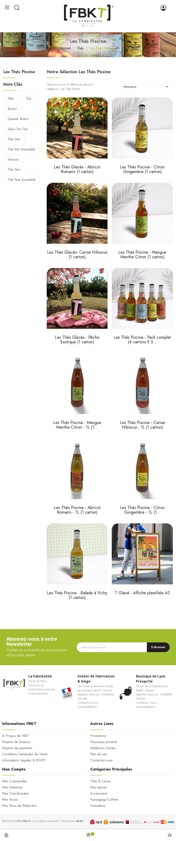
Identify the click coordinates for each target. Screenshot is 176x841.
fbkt (11, 98)
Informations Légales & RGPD (23, 760)
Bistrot (12, 108)
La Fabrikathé (40, 676)
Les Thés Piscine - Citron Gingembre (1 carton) (142, 170)
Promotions (98, 736)
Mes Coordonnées (15, 793)
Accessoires (99, 793)
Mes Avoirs (10, 799)
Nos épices (98, 787)
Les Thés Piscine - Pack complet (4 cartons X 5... (142, 340)
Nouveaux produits (103, 742)
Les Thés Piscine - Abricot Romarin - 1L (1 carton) (77, 510)
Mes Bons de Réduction (19, 805)
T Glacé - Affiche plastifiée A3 (142, 593)
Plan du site (98, 754)
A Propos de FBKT (15, 736)
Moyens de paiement (17, 748)
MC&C (80, 821)
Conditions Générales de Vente (25, 754)
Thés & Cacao (100, 781)
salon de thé (17, 129)
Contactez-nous (101, 760)
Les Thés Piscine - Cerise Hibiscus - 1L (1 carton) (142, 425)
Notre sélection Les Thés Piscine (78, 72)
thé (28, 98)
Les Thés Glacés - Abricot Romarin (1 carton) (77, 170)
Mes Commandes (14, 781)
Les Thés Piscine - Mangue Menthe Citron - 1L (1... (77, 425)
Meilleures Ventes (103, 748)
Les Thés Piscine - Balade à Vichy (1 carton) (77, 596)
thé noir (14, 169)
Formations (97, 805)
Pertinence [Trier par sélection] (146, 86)
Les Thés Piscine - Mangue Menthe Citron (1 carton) (142, 255)
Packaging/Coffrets (104, 799)
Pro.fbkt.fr (24, 821)
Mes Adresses (12, 787)
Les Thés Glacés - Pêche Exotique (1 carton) (77, 340)
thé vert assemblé (21, 149)
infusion (13, 159)
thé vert (14, 139)
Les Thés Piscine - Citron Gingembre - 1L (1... (142, 510)
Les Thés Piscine (19, 72)
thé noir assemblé (21, 179)
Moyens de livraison (16, 742)
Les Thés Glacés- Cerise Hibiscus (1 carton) (77, 255)
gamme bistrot (18, 118)
